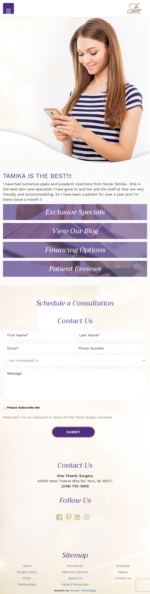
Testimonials (27, 584)
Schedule (123, 566)
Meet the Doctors (75, 572)
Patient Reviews (75, 269)
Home (27, 566)
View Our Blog (75, 231)
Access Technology (83, 590)
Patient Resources (74, 584)
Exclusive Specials (75, 212)
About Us (75, 578)
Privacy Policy (27, 572)
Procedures (75, 566)
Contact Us (123, 578)
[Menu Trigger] (8, 8)
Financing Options (75, 250)
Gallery (123, 572)
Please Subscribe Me (23, 407)
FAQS (27, 578)
